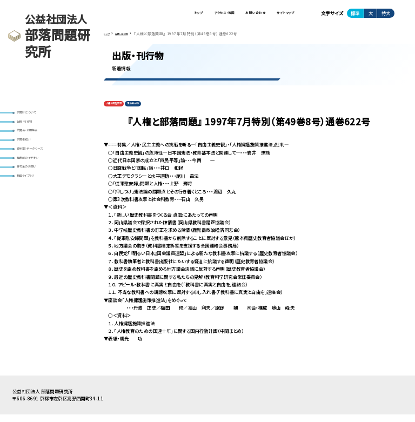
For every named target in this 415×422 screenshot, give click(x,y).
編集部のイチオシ (36, 178)
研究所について (34, 114)
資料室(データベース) (40, 165)
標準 (355, 15)
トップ (158, 15)
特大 (385, 15)
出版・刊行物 (31, 127)
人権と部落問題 (121, 109)
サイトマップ (280, 15)
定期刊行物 (153, 109)
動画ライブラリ (33, 203)
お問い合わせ (238, 15)
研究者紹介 (30, 153)
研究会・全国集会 (36, 140)
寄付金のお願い (35, 191)
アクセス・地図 (194, 15)
